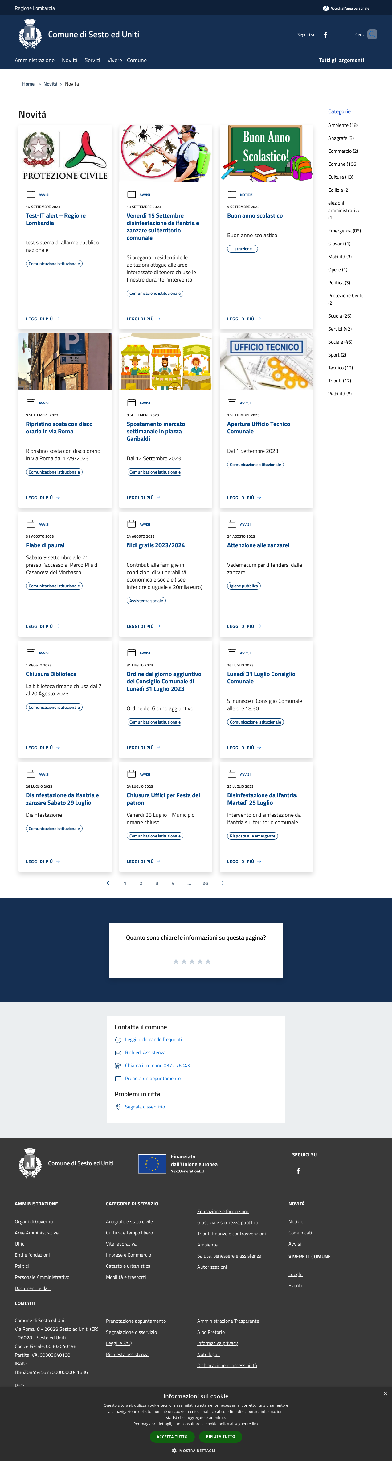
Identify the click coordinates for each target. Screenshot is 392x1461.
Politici (22, 1266)
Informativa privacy (217, 1343)
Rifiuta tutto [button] (220, 1436)
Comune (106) (342, 164)
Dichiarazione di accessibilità (227, 1365)
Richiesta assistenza (127, 1354)
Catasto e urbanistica (128, 1266)
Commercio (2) (343, 151)
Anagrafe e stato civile (129, 1221)
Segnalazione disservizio (131, 1332)
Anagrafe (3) (341, 138)
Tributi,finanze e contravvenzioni (231, 1233)
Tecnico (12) (340, 367)
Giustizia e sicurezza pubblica (227, 1222)
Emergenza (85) (344, 230)
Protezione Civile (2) (345, 299)
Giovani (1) (339, 243)
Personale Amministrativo (42, 1277)
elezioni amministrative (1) (344, 210)
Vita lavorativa (121, 1243)
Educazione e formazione (223, 1211)
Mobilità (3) (340, 256)
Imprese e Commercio (128, 1255)
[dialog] (196, 1424)
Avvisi (37, 195)
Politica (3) (339, 282)
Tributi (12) (339, 380)
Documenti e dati (33, 1288)
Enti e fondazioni (32, 1255)
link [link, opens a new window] (255, 1423)
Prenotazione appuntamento (136, 1321)
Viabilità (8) (340, 393)
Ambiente (207, 1244)
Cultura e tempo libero (129, 1232)
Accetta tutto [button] (172, 1436)
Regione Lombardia (35, 8)
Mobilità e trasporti (126, 1277)
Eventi (295, 1285)
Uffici (20, 1243)
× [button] (385, 1394)
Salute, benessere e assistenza (229, 1255)
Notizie (240, 195)
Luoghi (295, 1274)
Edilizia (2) (338, 190)
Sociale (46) (340, 341)
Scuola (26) (339, 315)
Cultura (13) (340, 177)
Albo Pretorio (211, 1332)
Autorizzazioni (212, 1267)
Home (28, 83)
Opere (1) (337, 269)
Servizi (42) (340, 328)
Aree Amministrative (37, 1232)
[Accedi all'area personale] (346, 8)
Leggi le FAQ (119, 1343)
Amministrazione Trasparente (228, 1321)
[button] (196, 1450)
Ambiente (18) (343, 125)
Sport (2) (337, 354)
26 (205, 883)
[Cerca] (369, 34)
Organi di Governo (34, 1221)
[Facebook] (315, 34)
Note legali (208, 1354)
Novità (50, 83)
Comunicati (300, 1232)
